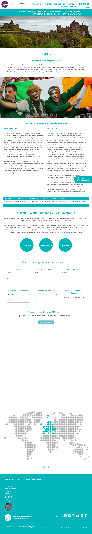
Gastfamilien (69, 232)
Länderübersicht (55, 12)
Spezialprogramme (72, 12)
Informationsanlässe (67, 14)
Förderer (64, 6)
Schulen (61, 4)
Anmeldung (41, 12)
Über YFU (72, 6)
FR (89, 7)
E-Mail (6, 499)
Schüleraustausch (37, 4)
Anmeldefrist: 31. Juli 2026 (78, 202)
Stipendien (51, 14)
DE (87, 7)
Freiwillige (71, 4)
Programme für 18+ (37, 14)
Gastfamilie (52, 4)
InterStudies (72, 65)
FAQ (79, 14)
